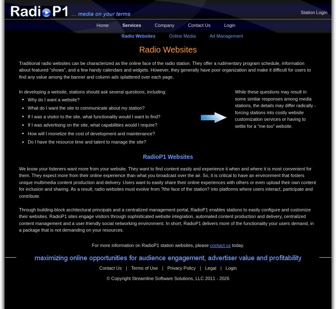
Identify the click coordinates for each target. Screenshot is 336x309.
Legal (210, 268)
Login (229, 25)
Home (102, 25)
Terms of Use (144, 268)
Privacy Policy (181, 268)
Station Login (314, 12)
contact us (220, 245)
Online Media (182, 36)
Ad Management (226, 36)
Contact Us (199, 25)
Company (164, 25)
